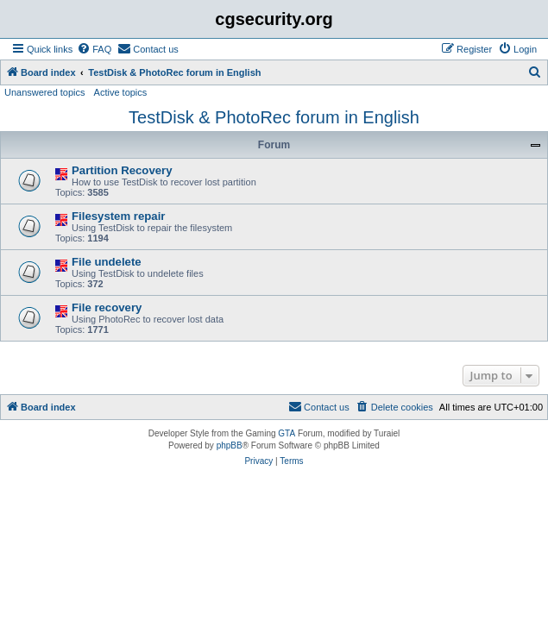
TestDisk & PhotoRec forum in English (274, 117)
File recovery (107, 307)
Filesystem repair (119, 216)
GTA (286, 433)
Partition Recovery (122, 170)
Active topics (121, 92)
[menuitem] (94, 49)
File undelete (107, 261)
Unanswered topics (44, 92)
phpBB (230, 445)
